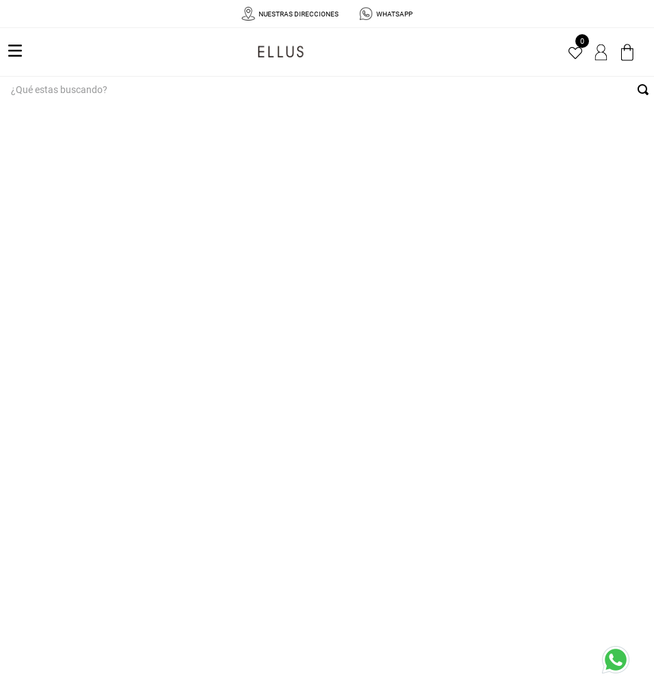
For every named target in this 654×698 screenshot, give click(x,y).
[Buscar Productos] (646, 90)
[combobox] (327, 90)
